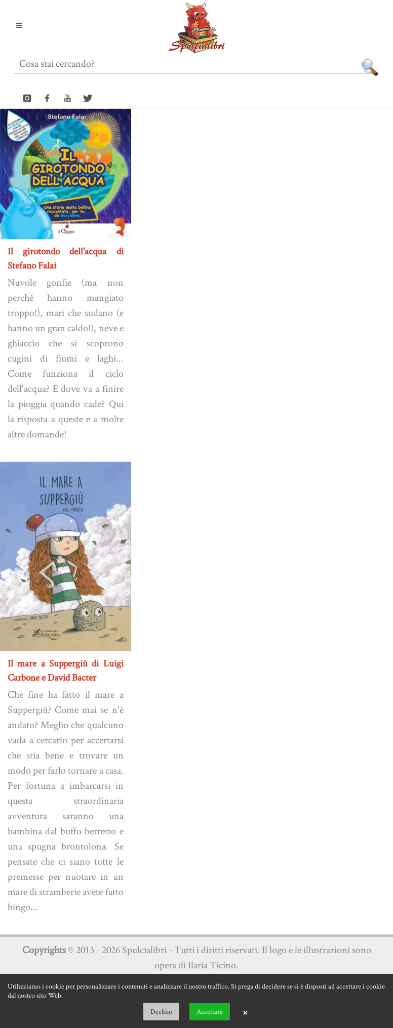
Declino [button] (161, 1011)
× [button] (245, 1012)
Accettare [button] (209, 1011)
